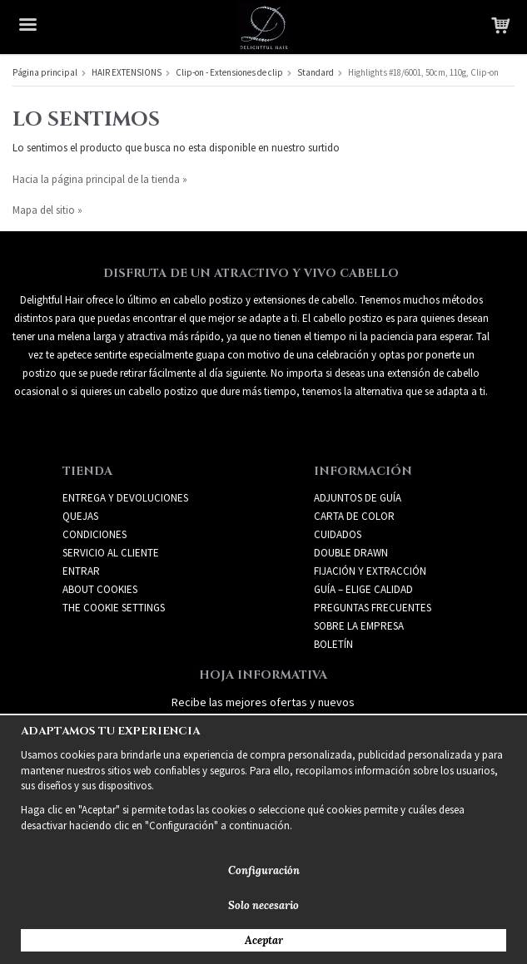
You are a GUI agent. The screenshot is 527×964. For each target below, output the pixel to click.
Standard (315, 72)
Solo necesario (263, 905)
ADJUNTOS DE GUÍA (357, 498)
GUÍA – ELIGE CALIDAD (363, 589)
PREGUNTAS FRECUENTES (372, 608)
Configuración (264, 870)
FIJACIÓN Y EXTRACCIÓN (370, 571)
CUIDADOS (337, 534)
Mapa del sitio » (47, 210)
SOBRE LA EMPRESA (359, 626)
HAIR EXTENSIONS (127, 72)
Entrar (81, 571)
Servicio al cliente (110, 553)
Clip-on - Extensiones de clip (229, 72)
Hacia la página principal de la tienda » (99, 179)
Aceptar (264, 940)
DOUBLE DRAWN (351, 553)
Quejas (80, 516)
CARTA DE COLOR (354, 516)
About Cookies (99, 589)
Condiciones (94, 534)
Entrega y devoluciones (125, 498)
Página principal (44, 72)
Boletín (333, 644)
